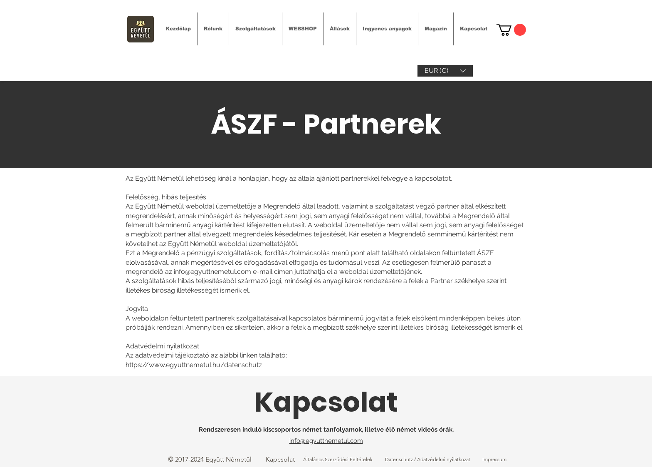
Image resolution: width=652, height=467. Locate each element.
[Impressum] (494, 460)
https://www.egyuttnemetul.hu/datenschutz (194, 365)
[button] (445, 71)
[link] (511, 30)
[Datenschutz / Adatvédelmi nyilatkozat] (427, 460)
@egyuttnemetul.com (331, 441)
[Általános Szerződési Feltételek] (337, 460)
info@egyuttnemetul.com (212, 272)
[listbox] (445, 71)
